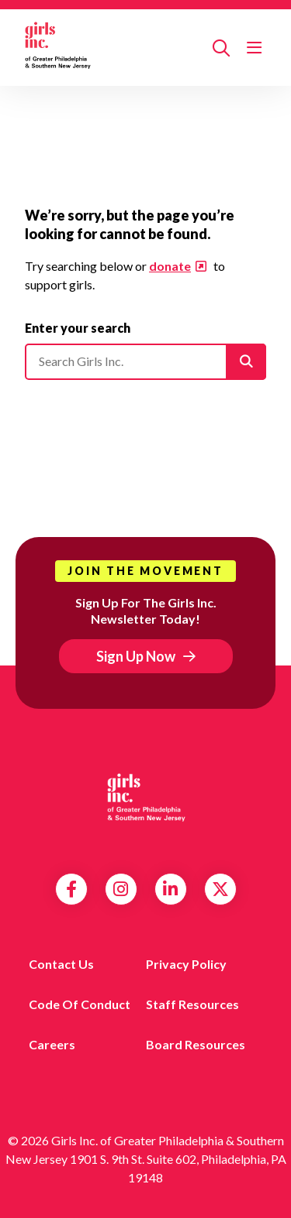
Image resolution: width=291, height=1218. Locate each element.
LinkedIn (170, 889)
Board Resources (195, 1044)
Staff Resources (192, 1004)
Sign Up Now (135, 656)
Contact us (61, 963)
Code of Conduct (79, 1004)
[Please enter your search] (145, 361)
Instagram (121, 889)
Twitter (220, 889)
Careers (52, 1044)
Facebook (71, 889)
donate (170, 265)
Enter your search (77, 327)
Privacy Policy (186, 963)
